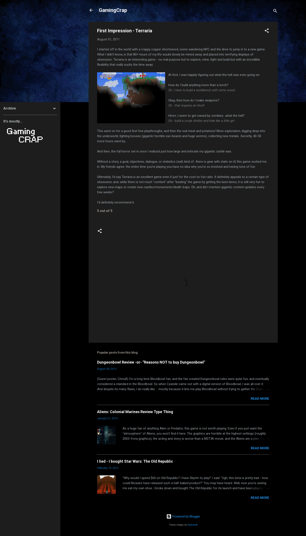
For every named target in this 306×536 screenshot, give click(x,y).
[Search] (275, 11)
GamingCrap (113, 10)
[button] (266, 31)
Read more (260, 399)
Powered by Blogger (183, 516)
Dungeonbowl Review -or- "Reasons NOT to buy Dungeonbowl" (151, 362)
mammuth (192, 524)
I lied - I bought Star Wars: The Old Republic (135, 461)
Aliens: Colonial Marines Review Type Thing (135, 411)
